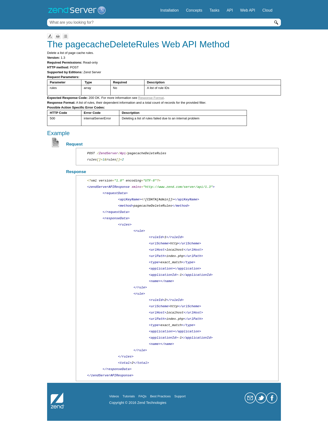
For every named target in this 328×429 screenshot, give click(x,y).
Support (180, 396)
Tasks (215, 10)
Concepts (194, 10)
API (230, 10)
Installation (169, 10)
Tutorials (129, 396)
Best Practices (160, 396)
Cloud (267, 10)
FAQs (142, 396)
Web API (247, 10)
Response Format (151, 98)
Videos (114, 396)
